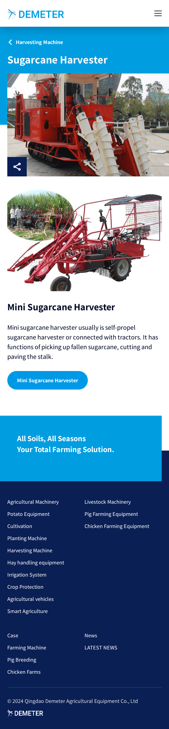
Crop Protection (25, 586)
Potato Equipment (28, 513)
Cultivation (19, 526)
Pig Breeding (21, 659)
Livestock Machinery (107, 501)
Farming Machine (26, 647)
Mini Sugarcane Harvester (47, 380)
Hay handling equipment (35, 562)
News (90, 635)
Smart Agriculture (27, 611)
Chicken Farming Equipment (116, 526)
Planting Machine (27, 538)
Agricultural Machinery (33, 501)
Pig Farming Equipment (111, 513)
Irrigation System (27, 574)
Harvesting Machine (29, 550)
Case (12, 635)
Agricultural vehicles (30, 598)
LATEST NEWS (100, 647)
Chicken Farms (24, 671)
